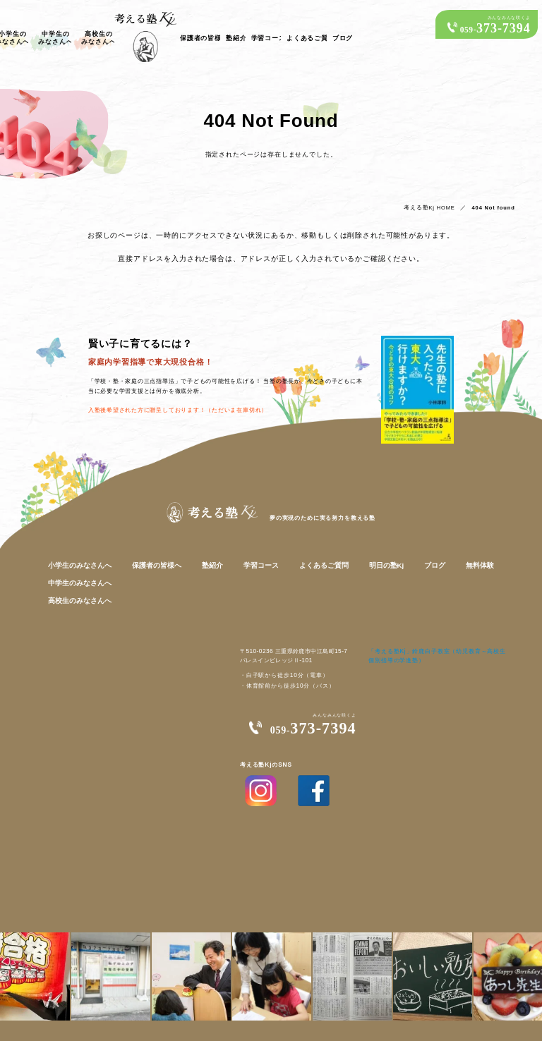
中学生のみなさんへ (154, 46)
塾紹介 (382, 46)
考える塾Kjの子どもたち (45, 46)
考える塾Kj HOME (437, 199)
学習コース (420, 46)
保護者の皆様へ (339, 46)
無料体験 (460, 557)
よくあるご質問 (471, 46)
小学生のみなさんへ (101, 46)
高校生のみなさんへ (207, 46)
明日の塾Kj (375, 557)
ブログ (513, 46)
